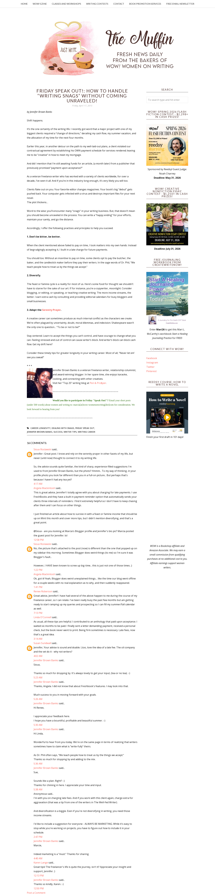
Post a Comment (36, 892)
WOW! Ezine (40, 3)
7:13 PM (38, 613)
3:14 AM (38, 638)
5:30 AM (38, 725)
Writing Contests (97, 3)
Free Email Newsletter (180, 3)
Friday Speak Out (84, 428)
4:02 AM (38, 656)
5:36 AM (38, 763)
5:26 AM (38, 699)
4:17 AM (38, 483)
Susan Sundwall (42, 643)
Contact (118, 3)
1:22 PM (38, 570)
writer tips (70, 431)
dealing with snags (63, 428)
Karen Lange (41, 862)
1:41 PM (38, 587)
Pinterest (151, 371)
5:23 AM (38, 677)
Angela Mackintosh (44, 488)
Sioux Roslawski (42, 449)
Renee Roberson (43, 591)
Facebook (151, 358)
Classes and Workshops (66, 3)
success (57, 431)
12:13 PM (39, 875)
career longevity (40, 428)
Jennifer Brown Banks (39, 431)
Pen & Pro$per (98, 383)
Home (24, 3)
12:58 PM (39, 539)
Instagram (152, 362)
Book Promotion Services (145, 3)
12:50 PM (39, 888)
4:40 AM (38, 858)
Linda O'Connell (42, 617)
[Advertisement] (167, 491)
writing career (86, 431)
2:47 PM (38, 836)
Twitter (150, 366)
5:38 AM (38, 789)
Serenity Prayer (51, 310)
